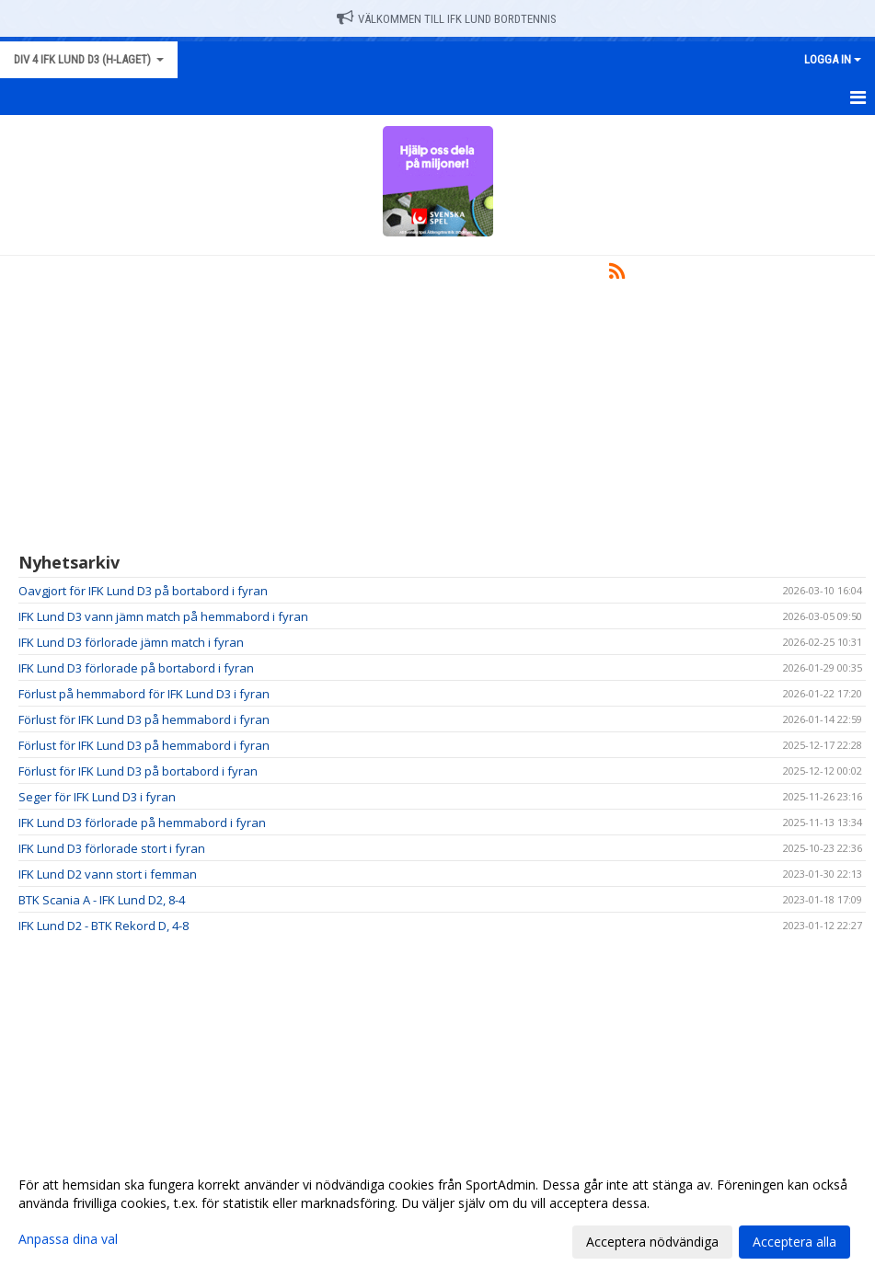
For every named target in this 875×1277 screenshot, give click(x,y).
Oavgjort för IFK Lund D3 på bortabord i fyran (143, 590)
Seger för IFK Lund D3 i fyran (97, 796)
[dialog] (437, 1212)
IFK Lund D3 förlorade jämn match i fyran (131, 642)
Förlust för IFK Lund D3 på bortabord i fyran (138, 771)
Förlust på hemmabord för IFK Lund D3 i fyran (144, 693)
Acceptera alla (794, 1241)
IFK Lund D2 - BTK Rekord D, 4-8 (103, 925)
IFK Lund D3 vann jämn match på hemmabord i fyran (163, 616)
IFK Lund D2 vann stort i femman (107, 874)
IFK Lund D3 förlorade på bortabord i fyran (136, 668)
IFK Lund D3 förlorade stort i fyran (111, 848)
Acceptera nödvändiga (652, 1241)
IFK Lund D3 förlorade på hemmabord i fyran (142, 822)
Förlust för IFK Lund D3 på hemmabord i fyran (144, 719)
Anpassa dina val (68, 1239)
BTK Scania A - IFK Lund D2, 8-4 (101, 900)
